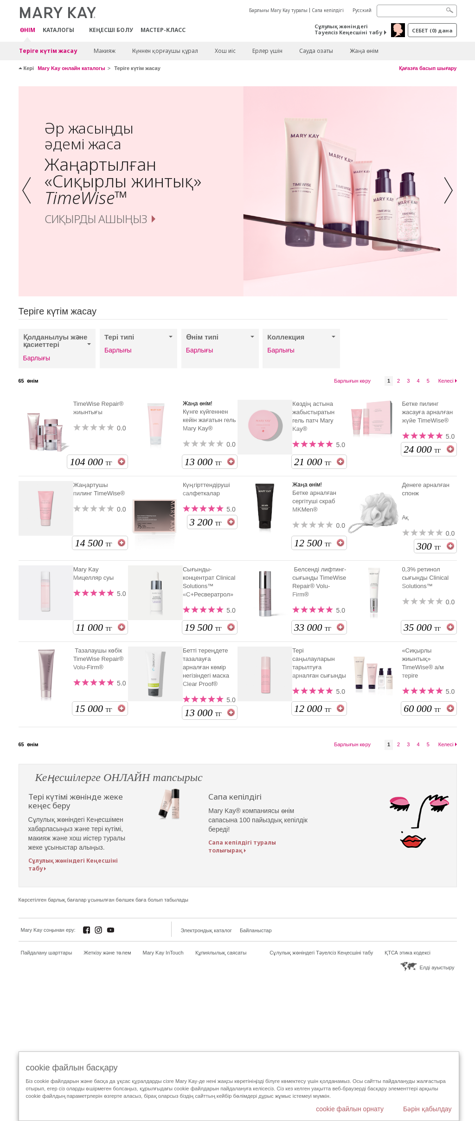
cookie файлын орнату (350, 1109)
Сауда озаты (316, 51)
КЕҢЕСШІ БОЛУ (111, 30)
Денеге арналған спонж (425, 489)
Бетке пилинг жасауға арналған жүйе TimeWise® (427, 412)
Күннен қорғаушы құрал (165, 51)
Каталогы (58, 30)
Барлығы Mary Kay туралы (278, 10)
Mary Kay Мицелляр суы (93, 573)
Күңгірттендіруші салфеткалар (206, 489)
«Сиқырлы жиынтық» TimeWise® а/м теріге (422, 663)
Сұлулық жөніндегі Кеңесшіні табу (73, 864)
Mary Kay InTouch (163, 952)
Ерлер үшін (267, 51)
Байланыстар (256, 930)
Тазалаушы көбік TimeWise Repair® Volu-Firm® (98, 659)
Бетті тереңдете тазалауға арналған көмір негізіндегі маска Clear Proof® (206, 667)
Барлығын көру (352, 381)
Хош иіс (225, 51)
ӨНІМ (27, 30)
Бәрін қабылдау (427, 1109)
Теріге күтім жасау (48, 51)
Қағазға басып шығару (428, 68)
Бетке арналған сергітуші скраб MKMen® (314, 501)
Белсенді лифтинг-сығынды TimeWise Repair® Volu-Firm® (319, 582)
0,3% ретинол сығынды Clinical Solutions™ (425, 577)
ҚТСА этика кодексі (407, 952)
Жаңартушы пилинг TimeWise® (99, 489)
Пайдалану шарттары (46, 952)
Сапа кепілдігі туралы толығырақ (242, 846)
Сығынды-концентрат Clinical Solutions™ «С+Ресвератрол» (209, 582)
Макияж (105, 51)
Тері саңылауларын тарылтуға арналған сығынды (319, 663)
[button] (29, 191)
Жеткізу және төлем (107, 952)
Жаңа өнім (364, 51)
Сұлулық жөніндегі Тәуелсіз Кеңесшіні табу (348, 29)
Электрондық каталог (206, 930)
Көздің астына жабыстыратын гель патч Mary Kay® (313, 416)
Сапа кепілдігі (328, 10)
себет (432, 30)
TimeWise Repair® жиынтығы (98, 408)
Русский (362, 10)
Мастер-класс (163, 30)
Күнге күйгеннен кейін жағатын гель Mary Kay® (209, 420)
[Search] (417, 11)
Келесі (446, 381)
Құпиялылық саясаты (221, 952)
